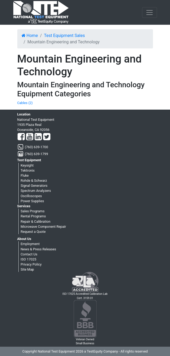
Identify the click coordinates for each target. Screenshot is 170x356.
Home (30, 35)
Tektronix (28, 170)
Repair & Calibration (36, 221)
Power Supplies (32, 201)
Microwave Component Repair (43, 227)
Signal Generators (34, 186)
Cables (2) (25, 103)
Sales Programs (33, 211)
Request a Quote (33, 232)
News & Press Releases (38, 249)
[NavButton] (149, 12)
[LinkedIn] (38, 137)
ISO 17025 (28, 259)
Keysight (27, 165)
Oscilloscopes (31, 196)
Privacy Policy (31, 264)
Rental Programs (33, 216)
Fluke (25, 175)
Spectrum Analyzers (36, 191)
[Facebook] (21, 137)
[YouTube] (30, 137)
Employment (30, 244)
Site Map (27, 269)
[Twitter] (47, 137)
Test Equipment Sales (64, 35)
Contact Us (29, 254)
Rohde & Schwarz (34, 181)
